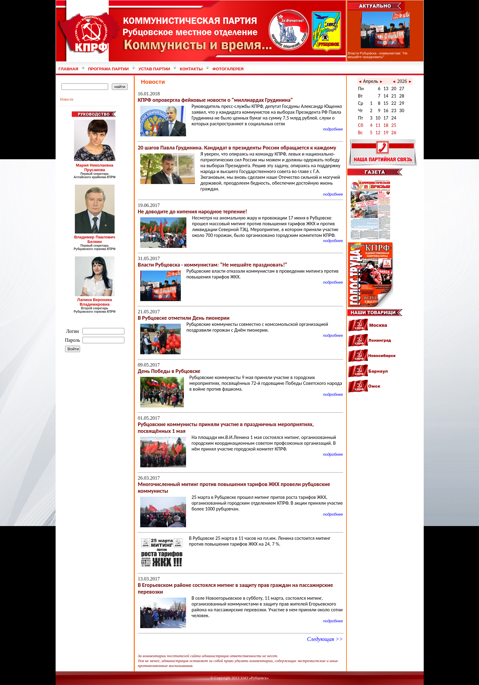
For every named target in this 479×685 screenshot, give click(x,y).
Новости (67, 99)
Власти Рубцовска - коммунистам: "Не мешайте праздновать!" (378, 55)
